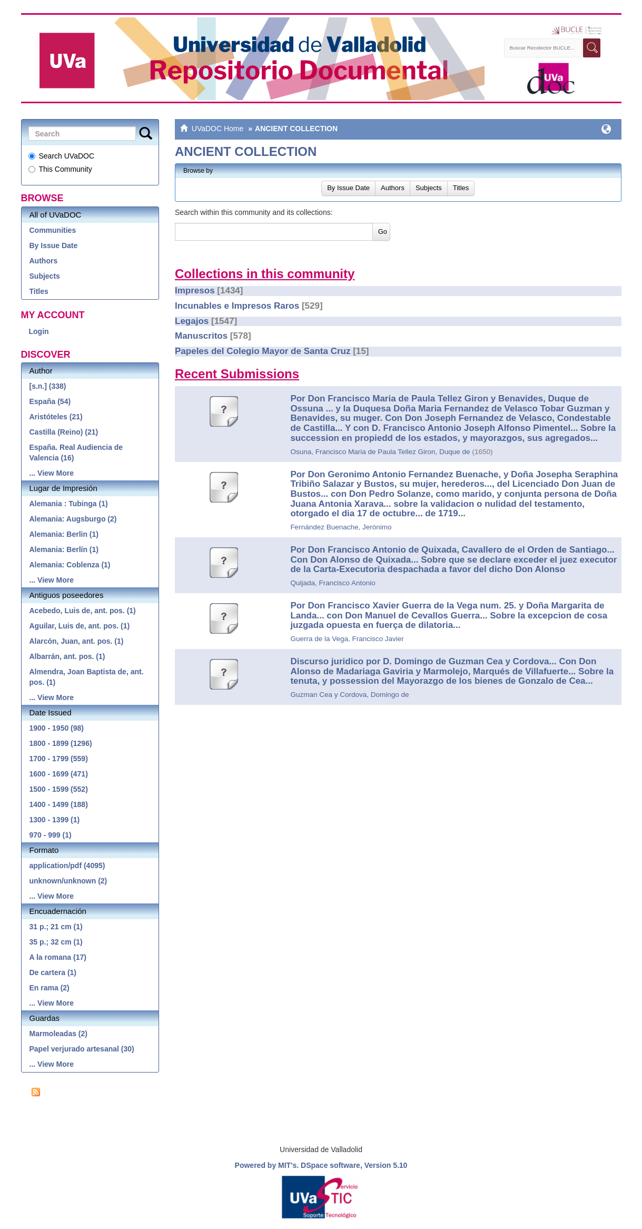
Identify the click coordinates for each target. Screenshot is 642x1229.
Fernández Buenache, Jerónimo (340, 527)
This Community (60, 169)
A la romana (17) (57, 957)
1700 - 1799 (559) (58, 758)
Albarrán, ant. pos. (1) (67, 656)
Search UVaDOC (61, 156)
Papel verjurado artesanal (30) (81, 1049)
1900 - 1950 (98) (56, 728)
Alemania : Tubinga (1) (68, 503)
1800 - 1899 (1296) (60, 743)
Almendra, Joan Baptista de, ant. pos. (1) (86, 676)
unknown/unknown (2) (68, 881)
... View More (51, 473)
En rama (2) (49, 988)
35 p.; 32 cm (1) (56, 942)
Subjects (44, 276)
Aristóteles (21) (56, 416)
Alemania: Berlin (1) (63, 534)
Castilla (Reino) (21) (63, 432)
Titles (38, 291)
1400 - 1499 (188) (58, 804)
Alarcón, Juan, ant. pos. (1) (76, 641)
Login (39, 331)
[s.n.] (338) (47, 386)
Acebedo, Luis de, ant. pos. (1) (82, 610)
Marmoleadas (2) (58, 1033)
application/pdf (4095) (67, 865)
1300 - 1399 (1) (54, 819)
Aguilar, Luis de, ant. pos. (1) (79, 626)
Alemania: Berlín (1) (63, 549)
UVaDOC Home (218, 128)
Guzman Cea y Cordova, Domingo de (349, 695)
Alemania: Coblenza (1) (70, 565)
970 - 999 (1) (50, 835)
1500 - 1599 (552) (58, 789)
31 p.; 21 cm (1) (56, 926)
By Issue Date (53, 245)
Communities (52, 230)
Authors (43, 261)
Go (382, 231)
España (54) (50, 401)
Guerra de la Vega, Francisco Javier (346, 639)
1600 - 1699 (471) (58, 774)
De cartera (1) (53, 972)
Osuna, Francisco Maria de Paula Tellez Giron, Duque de (380, 452)
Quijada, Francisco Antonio (332, 583)
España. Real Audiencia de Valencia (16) (76, 452)
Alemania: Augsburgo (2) (73, 519)
